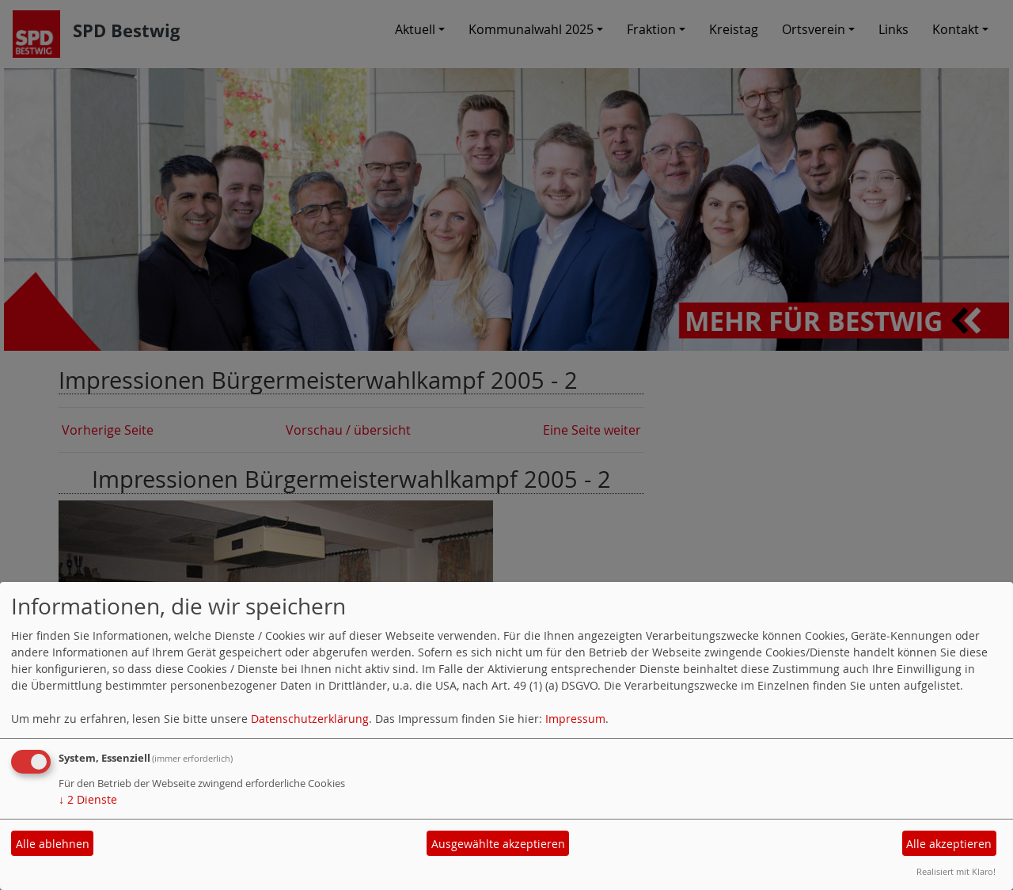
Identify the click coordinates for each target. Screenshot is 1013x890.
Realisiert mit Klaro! (956, 871)
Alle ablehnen (52, 843)
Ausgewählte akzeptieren (498, 843)
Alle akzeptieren (949, 843)
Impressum (575, 718)
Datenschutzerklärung (310, 718)
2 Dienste (88, 799)
